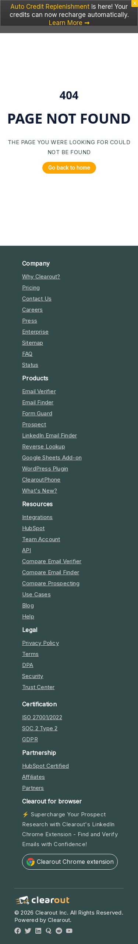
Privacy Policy (40, 642)
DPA (27, 664)
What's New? (39, 490)
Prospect (34, 424)
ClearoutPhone (41, 479)
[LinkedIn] (38, 932)
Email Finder (37, 402)
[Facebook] (17, 932)
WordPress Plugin (45, 468)
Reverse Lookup (43, 446)
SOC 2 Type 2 (39, 728)
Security (32, 675)
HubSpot (33, 528)
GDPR (30, 739)
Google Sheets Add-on (52, 457)
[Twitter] (28, 932)
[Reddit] (59, 932)
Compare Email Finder (50, 572)
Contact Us (37, 298)
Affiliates (33, 776)
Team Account (41, 539)
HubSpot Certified (45, 765)
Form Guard (37, 413)
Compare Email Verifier (51, 561)
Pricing (31, 287)
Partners (33, 787)
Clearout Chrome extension (70, 862)
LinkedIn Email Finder (49, 435)
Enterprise (35, 331)
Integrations (37, 517)
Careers (32, 309)
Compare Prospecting (50, 583)
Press (29, 320)
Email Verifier (39, 391)
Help (28, 616)
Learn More (65, 22)
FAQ (27, 353)
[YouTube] (69, 932)
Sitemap (32, 342)
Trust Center (38, 687)
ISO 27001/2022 (42, 717)
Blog (28, 605)
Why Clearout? (41, 276)
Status (30, 364)
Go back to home (66, 167)
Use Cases (36, 594)
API (26, 550)
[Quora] (48, 932)
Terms (30, 653)
